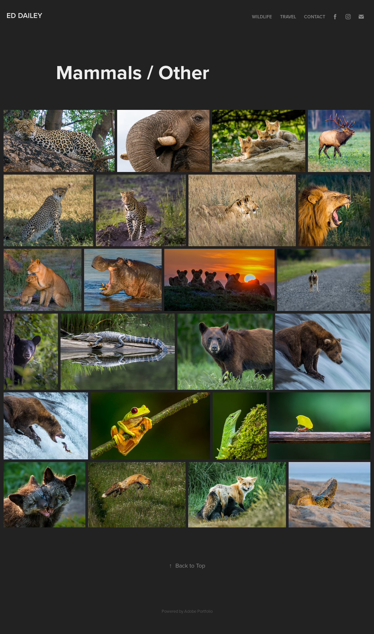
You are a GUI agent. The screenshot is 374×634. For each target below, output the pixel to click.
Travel (288, 16)
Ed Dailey (24, 15)
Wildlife (262, 16)
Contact (314, 16)
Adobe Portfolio (198, 611)
